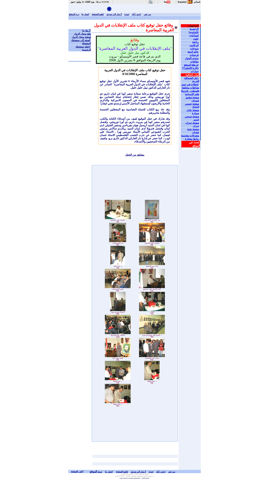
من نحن (147, 14)
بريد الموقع (74, 14)
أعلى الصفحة (77, 471)
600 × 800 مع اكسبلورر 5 (129, 474)
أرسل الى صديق (114, 14)
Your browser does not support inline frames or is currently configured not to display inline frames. (190, 86)
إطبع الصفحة (98, 14)
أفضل (146, 474)
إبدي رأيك (136, 14)
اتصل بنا (85, 14)
